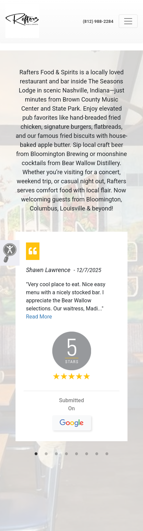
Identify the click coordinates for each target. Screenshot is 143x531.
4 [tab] (66, 454)
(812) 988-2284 (98, 21)
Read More (39, 316)
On (71, 411)
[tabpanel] (71, 339)
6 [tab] (86, 454)
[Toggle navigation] (128, 21)
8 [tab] (107, 454)
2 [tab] (46, 454)
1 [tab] (36, 454)
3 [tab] (56, 454)
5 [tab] (76, 454)
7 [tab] (96, 454)
